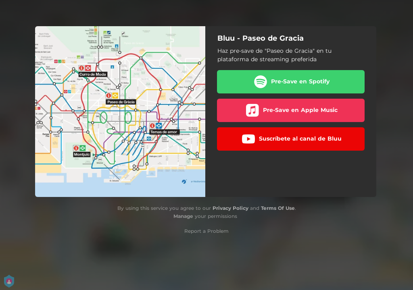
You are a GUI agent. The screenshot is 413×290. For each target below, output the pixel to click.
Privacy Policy (230, 208)
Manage (183, 216)
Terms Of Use (278, 208)
